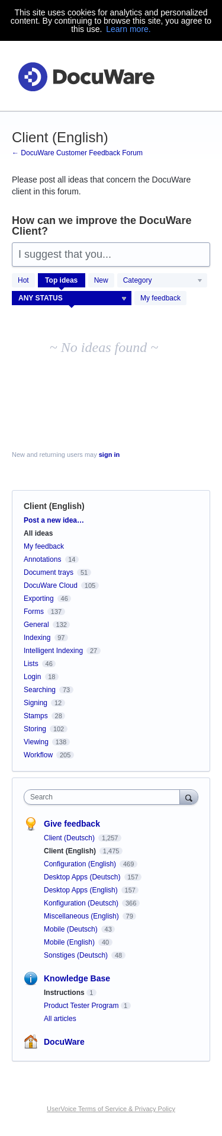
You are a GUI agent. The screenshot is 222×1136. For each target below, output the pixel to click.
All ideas (38, 533)
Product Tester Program (81, 1005)
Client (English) (71, 851)
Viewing (36, 742)
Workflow (38, 755)
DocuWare (64, 1042)
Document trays (48, 572)
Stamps (36, 716)
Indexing (37, 637)
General (36, 624)
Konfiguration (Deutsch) (82, 903)
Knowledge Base (77, 978)
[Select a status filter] (72, 299)
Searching (40, 690)
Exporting (39, 598)
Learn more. (128, 29)
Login (32, 677)
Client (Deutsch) (70, 838)
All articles (60, 1019)
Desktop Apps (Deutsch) (83, 877)
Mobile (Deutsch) (71, 929)
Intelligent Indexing (53, 651)
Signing (35, 703)
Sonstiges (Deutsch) (77, 955)
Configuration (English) (81, 864)
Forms (34, 611)
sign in (109, 454)
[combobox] (104, 797)
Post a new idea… (54, 520)
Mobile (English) (70, 942)
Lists (31, 664)
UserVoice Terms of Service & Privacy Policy (111, 1108)
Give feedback (72, 823)
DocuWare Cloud (51, 585)
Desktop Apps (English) (82, 890)
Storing (35, 729)
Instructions (64, 992)
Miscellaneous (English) (82, 916)
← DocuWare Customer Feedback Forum (77, 153)
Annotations (42, 559)
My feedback (160, 298)
